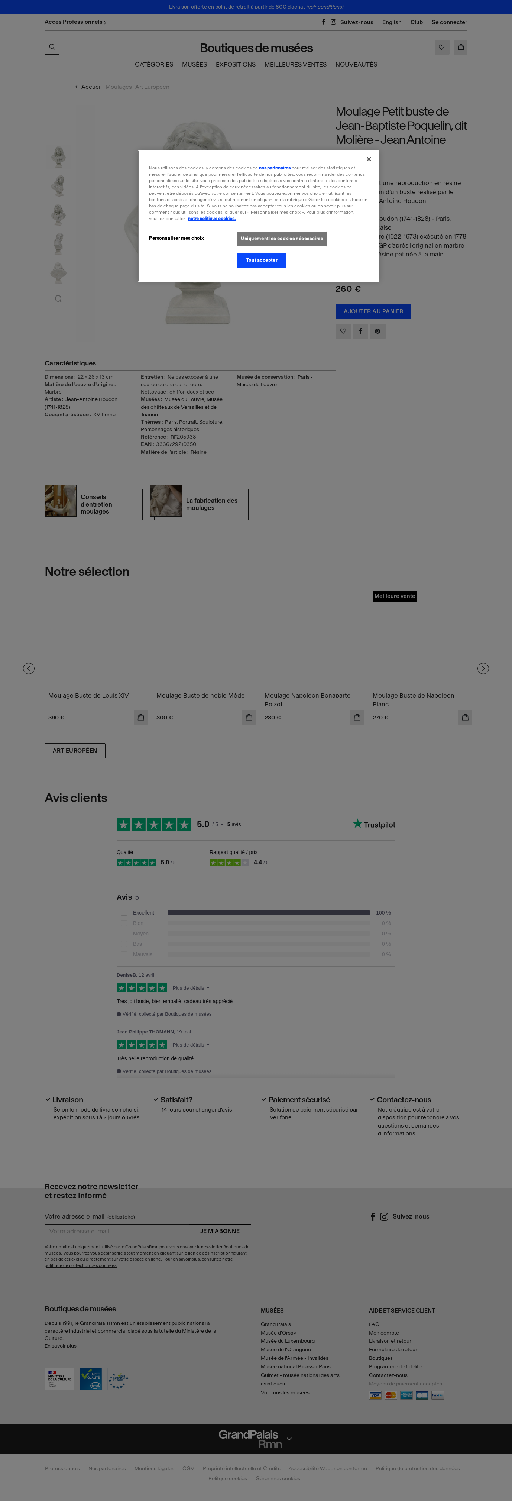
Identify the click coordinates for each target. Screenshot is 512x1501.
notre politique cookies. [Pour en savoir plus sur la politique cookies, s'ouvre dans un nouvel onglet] (212, 218)
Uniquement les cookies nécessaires (282, 238)
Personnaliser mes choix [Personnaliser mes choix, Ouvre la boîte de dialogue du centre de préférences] (176, 238)
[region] (258, 216)
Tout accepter (261, 260)
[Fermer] (369, 159)
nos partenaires (275, 168)
